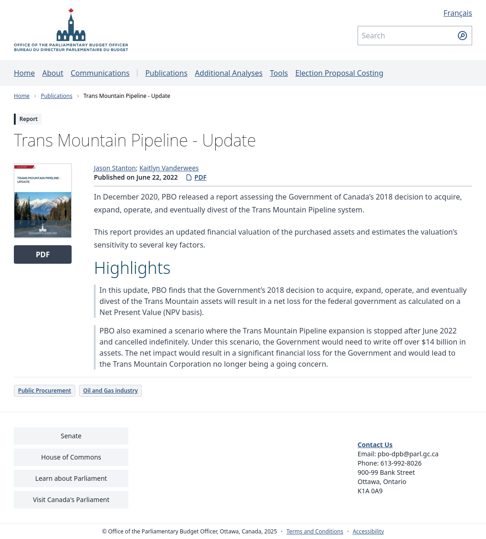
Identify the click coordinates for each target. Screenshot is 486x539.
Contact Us (375, 444)
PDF (196, 177)
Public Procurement (44, 390)
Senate (71, 435)
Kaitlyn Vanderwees (169, 168)
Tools (279, 73)
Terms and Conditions (314, 531)
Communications (100, 73)
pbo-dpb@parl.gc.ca (407, 453)
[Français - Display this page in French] (415, 12)
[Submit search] (462, 35)
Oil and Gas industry (110, 390)
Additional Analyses (229, 73)
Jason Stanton (115, 168)
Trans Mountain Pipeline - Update (127, 96)
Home (24, 73)
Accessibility (368, 531)
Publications (166, 73)
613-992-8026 (401, 463)
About (53, 73)
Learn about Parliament (71, 478)
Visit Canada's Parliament (71, 499)
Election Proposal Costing (339, 73)
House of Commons (71, 457)
